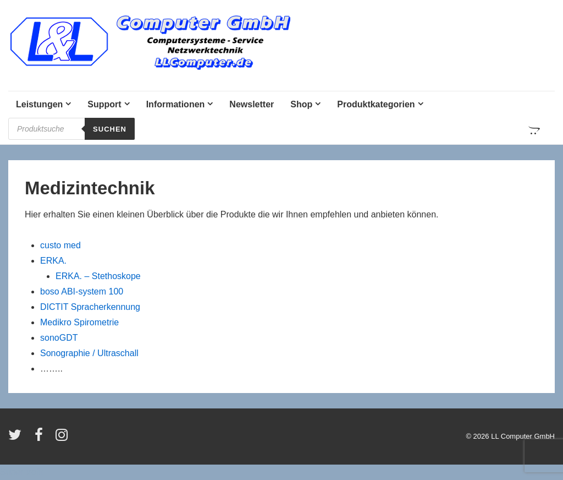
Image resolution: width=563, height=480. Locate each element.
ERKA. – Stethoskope (98, 276)
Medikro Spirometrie (79, 322)
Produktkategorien (376, 104)
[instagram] (63, 438)
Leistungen (39, 104)
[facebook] (41, 438)
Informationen (175, 104)
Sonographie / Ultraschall (89, 353)
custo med (60, 245)
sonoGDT (59, 337)
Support (104, 104)
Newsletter (251, 104)
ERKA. (53, 260)
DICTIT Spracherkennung (90, 307)
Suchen (109, 129)
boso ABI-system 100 (81, 291)
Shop (301, 104)
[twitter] (17, 438)
